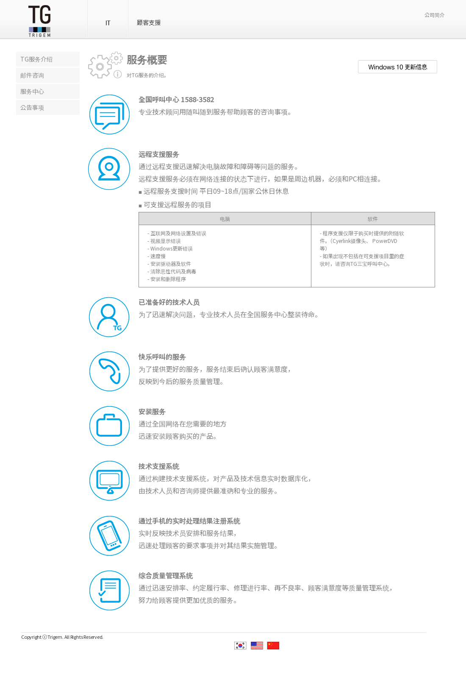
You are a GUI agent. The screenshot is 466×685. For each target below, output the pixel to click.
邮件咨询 (32, 75)
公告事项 (32, 107)
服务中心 (32, 91)
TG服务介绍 (36, 59)
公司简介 (434, 14)
